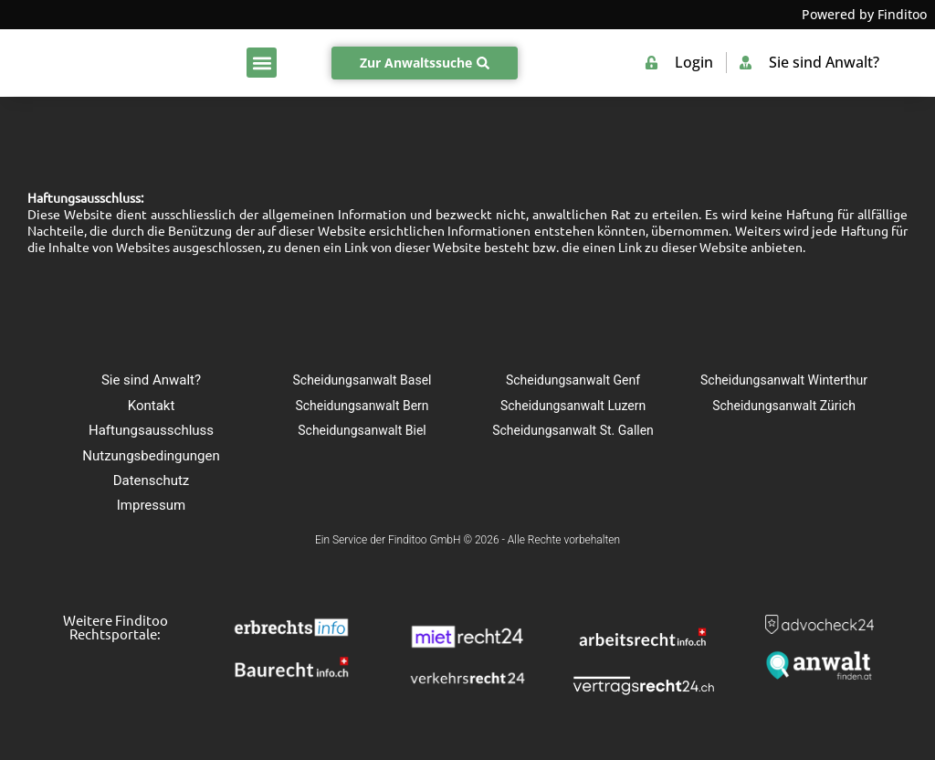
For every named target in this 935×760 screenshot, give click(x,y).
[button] (262, 63)
